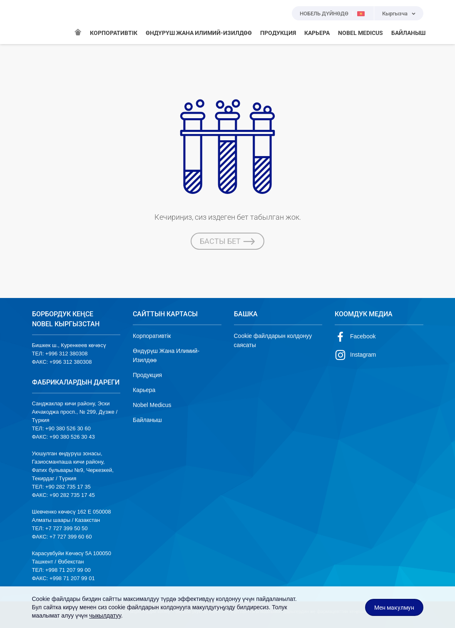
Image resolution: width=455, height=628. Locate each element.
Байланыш (147, 420)
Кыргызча (395, 13)
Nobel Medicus (152, 405)
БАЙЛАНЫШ (408, 33)
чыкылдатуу (105, 615)
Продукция (147, 375)
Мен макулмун (394, 607)
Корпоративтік (152, 336)
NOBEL (43, 22)
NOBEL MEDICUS (360, 33)
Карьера (144, 390)
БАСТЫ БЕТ (227, 241)
